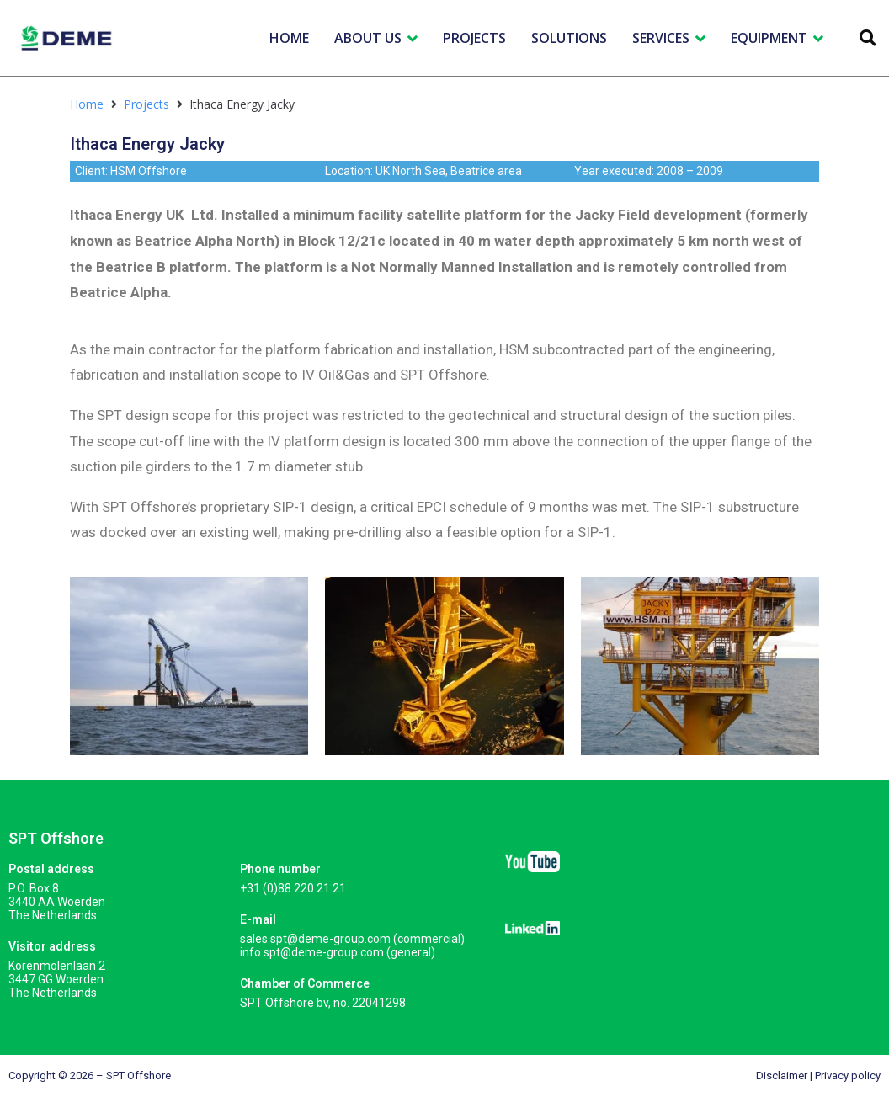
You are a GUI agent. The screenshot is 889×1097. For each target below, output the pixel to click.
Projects (146, 104)
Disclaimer (781, 1075)
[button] (867, 38)
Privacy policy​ (848, 1075)
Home (87, 104)
